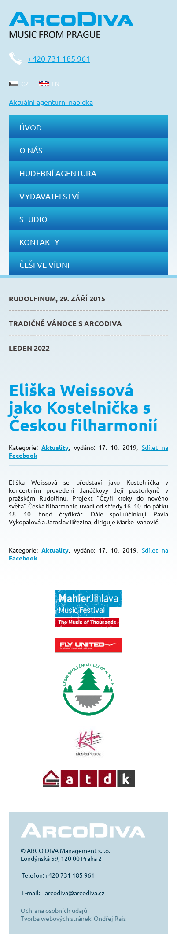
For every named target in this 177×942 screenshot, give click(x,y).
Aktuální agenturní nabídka (51, 101)
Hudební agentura (57, 173)
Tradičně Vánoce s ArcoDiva (65, 323)
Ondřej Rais (110, 918)
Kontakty (39, 241)
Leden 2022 (29, 347)
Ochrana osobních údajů (54, 910)
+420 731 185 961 (59, 58)
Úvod (30, 127)
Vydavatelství (49, 195)
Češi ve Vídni (44, 264)
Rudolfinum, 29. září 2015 (57, 298)
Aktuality (55, 447)
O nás (31, 150)
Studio (33, 218)
